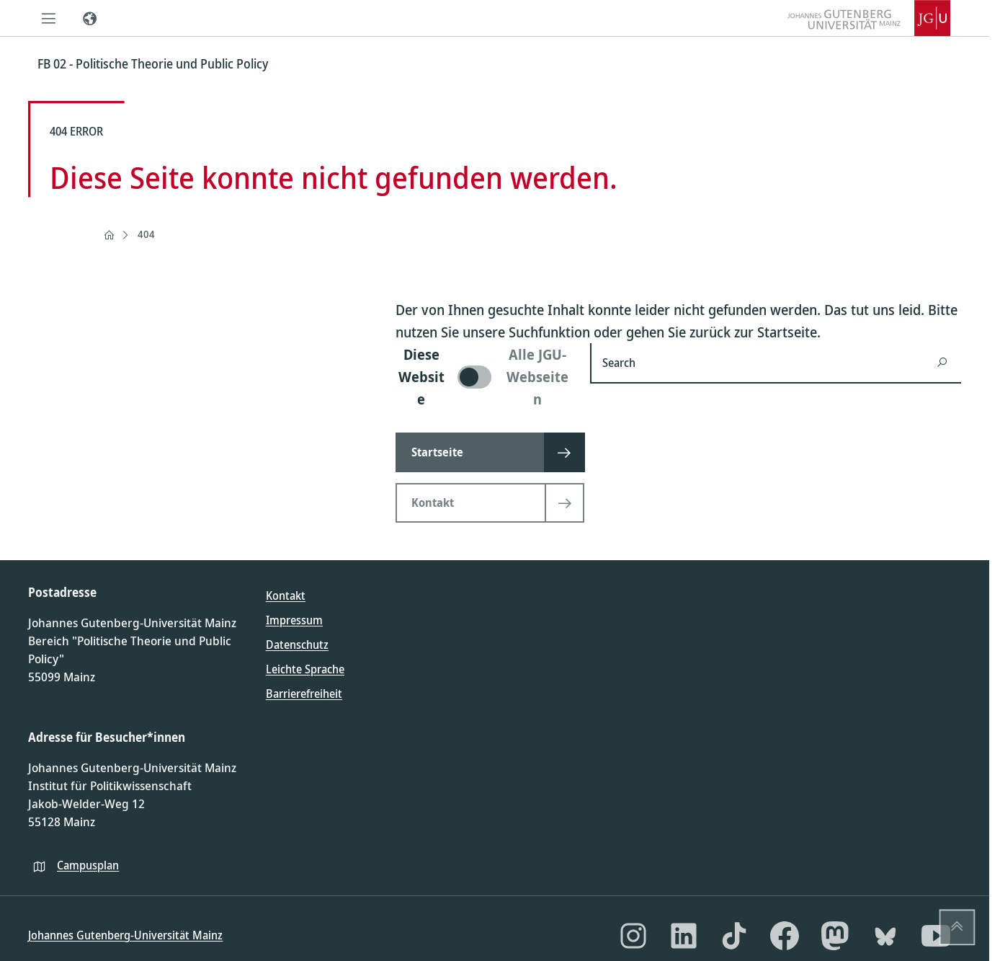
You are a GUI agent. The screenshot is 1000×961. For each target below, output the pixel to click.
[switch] (484, 376)
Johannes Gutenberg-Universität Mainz (125, 935)
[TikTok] (734, 935)
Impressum (294, 620)
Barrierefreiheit (304, 693)
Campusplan (88, 865)
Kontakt (285, 595)
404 (146, 234)
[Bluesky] (885, 935)
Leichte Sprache (305, 669)
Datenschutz (297, 644)
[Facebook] (784, 935)
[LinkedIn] (683, 935)
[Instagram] (633, 935)
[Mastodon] (835, 935)
